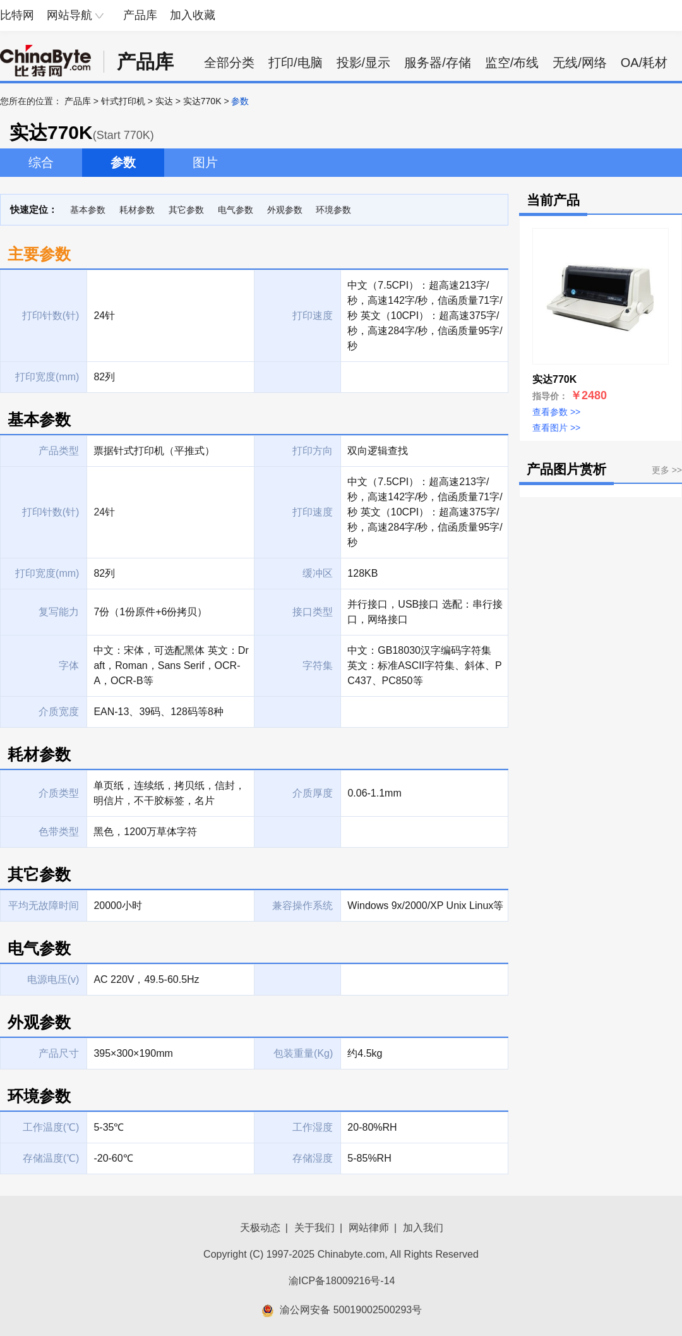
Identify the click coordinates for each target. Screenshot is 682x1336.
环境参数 (333, 210)
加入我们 (423, 1227)
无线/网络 (580, 62)
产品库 (140, 15)
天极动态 (260, 1227)
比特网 (17, 15)
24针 (104, 512)
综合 (41, 162)
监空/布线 (512, 62)
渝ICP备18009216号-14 (342, 1280)
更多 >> (667, 470)
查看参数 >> (556, 412)
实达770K (202, 101)
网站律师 (369, 1227)
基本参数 (87, 210)
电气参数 (235, 210)
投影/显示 (364, 62)
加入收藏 (192, 15)
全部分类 (229, 62)
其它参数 (186, 210)
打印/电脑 (295, 62)
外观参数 (284, 210)
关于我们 (314, 1227)
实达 (164, 101)
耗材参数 (137, 210)
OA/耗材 (644, 62)
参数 (123, 162)
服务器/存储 (437, 62)
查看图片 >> (556, 428)
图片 (205, 162)
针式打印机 (123, 101)
